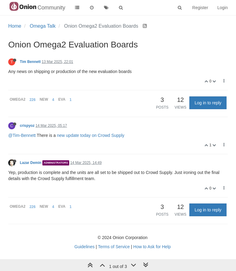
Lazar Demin (30, 163)
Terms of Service (114, 246)
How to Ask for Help (152, 246)
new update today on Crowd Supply (90, 135)
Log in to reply (208, 102)
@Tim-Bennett (22, 135)
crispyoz (27, 125)
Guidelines (84, 246)
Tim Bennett (30, 62)
